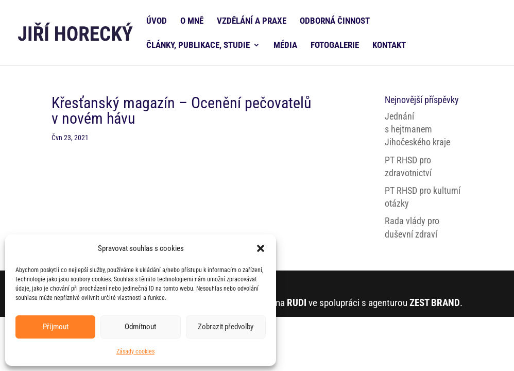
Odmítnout (140, 326)
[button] (260, 248)
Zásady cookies (135, 351)
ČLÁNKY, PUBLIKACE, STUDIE (198, 45)
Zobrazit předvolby (225, 326)
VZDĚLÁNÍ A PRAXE (251, 21)
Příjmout (55, 326)
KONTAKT (389, 45)
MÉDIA (285, 45)
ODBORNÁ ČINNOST (335, 21)
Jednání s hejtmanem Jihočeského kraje (417, 129)
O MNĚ (191, 21)
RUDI (296, 303)
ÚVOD (156, 21)
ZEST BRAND (434, 303)
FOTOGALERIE (335, 45)
